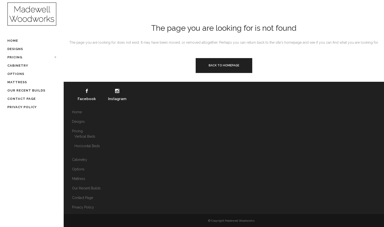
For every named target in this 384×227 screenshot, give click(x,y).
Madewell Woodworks (239, 220)
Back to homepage (224, 65)
